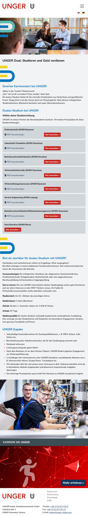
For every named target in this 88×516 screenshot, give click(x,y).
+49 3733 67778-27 (56, 509)
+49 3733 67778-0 (59, 506)
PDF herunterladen (14, 134)
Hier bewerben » (52, 134)
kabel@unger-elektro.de (60, 512)
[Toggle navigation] (82, 6)
